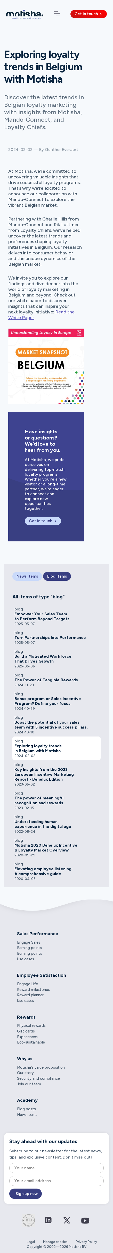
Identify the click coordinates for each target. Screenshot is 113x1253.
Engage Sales (28, 942)
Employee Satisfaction (41, 975)
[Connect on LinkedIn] (48, 1220)
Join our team (29, 1084)
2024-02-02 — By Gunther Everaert (43, 149)
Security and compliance (38, 1078)
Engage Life (27, 984)
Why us (24, 1058)
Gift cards (26, 1031)
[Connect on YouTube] (85, 1224)
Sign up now (26, 1193)
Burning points (29, 953)
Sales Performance (37, 933)
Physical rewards (31, 1025)
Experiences (27, 1037)
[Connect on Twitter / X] (67, 1224)
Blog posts (26, 1109)
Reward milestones (33, 989)
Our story (25, 1072)
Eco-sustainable (31, 1042)
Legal (31, 1242)
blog (18, 609)
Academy (27, 1100)
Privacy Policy (86, 1242)
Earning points (29, 947)
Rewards (26, 1017)
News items (27, 1114)
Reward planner (30, 995)
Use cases (25, 959)
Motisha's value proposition (41, 1067)
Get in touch (89, 14)
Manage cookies (55, 1242)
